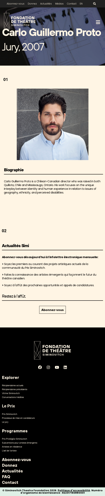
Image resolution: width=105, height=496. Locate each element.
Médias (59, 3)
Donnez (32, 3)
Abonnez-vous (15, 3)
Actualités (46, 3)
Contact (71, 3)
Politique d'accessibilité (74, 490)
